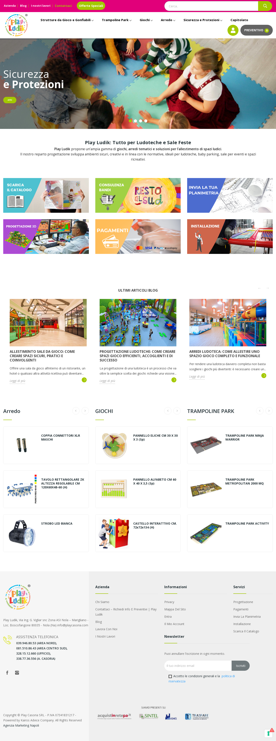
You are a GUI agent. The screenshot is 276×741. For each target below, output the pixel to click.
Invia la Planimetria (247, 616)
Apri (10, 99)
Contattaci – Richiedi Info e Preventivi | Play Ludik (126, 611)
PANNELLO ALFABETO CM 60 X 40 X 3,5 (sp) (154, 481)
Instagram (17, 673)
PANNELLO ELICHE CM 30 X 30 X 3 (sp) (155, 437)
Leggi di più (17, 381)
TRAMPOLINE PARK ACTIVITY (247, 523)
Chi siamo (102, 602)
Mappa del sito (175, 609)
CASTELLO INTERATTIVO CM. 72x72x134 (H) (155, 525)
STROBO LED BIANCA (56, 523)
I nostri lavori (40, 6)
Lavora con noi (106, 629)
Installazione (242, 624)
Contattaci (63, 6)
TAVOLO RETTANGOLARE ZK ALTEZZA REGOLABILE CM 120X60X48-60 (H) (62, 483)
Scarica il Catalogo (246, 631)
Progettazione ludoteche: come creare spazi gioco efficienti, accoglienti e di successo (137, 356)
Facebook (7, 673)
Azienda (10, 6)
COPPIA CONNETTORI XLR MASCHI (60, 437)
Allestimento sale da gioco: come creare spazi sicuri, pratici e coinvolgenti (42, 356)
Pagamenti (240, 609)
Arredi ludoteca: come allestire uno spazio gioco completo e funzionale (224, 353)
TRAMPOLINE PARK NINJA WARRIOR (244, 437)
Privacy (169, 602)
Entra (168, 616)
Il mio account (174, 624)
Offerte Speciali (91, 6)
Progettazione (243, 602)
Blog (23, 6)
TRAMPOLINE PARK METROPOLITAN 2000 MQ (244, 481)
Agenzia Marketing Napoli (21, 725)
